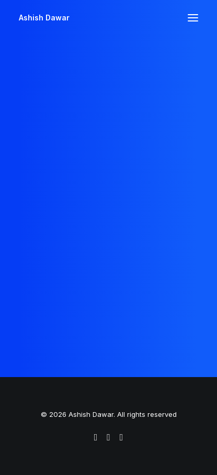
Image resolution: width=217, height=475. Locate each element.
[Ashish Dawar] (44, 17)
